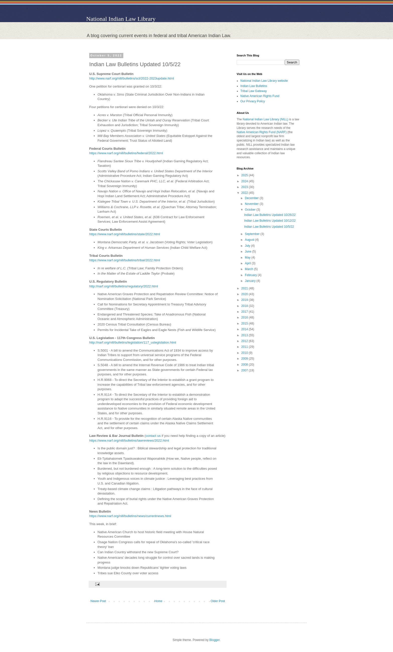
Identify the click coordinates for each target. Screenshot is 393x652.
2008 (245, 364)
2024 (245, 181)
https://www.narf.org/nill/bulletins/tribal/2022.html (124, 260)
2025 (245, 175)
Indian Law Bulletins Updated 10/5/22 (269, 226)
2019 (245, 300)
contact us (154, 436)
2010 (245, 353)
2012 (245, 341)
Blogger (214, 640)
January (250, 281)
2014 (245, 329)
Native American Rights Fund (259, 96)
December (252, 198)
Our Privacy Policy (252, 101)
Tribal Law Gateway (253, 91)
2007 (245, 370)
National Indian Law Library (121, 19)
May (248, 257)
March (249, 269)
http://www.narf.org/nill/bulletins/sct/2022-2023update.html (131, 78)
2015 (245, 323)
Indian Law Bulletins (253, 86)
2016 (245, 317)
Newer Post (98, 601)
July (248, 246)
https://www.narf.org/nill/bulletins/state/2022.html (124, 234)
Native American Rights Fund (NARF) (261, 132)
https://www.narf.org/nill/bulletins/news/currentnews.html (130, 516)
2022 (245, 193)
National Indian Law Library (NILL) (265, 119)
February (251, 275)
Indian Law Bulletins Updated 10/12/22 (270, 220)
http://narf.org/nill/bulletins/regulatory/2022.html (123, 286)
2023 (245, 187)
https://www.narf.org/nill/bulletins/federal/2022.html (126, 153)
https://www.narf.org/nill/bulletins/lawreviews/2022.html (129, 440)
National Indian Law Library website (264, 81)
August (250, 239)
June (248, 251)
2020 (245, 294)
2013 (245, 335)
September (252, 234)
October (250, 209)
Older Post (218, 601)
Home (158, 601)
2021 (245, 288)
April (248, 263)
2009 (245, 358)
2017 (245, 311)
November (252, 204)
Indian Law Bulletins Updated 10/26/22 (270, 215)
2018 (245, 306)
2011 (245, 347)
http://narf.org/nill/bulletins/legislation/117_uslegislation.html (132, 342)
